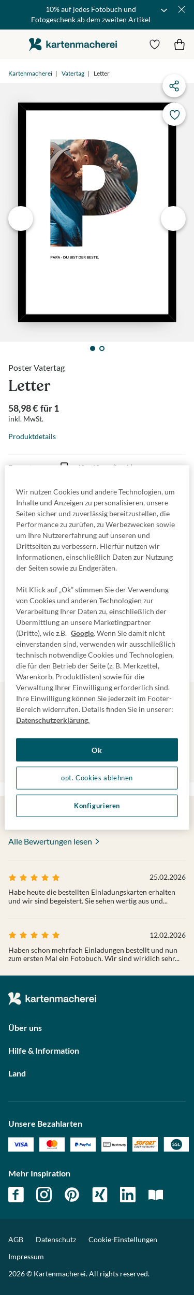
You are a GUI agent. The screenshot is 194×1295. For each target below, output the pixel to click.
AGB (15, 1239)
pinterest (72, 1194)
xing (100, 1194)
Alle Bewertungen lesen (50, 841)
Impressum (26, 1256)
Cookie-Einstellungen (122, 1239)
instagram (44, 1194)
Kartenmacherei (30, 73)
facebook (16, 1194)
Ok (97, 749)
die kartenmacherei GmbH (73, 44)
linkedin (128, 1194)
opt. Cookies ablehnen (97, 778)
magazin (155, 1194)
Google (82, 632)
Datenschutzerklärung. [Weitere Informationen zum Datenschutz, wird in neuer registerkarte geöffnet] (52, 719)
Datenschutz (56, 1239)
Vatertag (73, 73)
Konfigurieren (97, 805)
